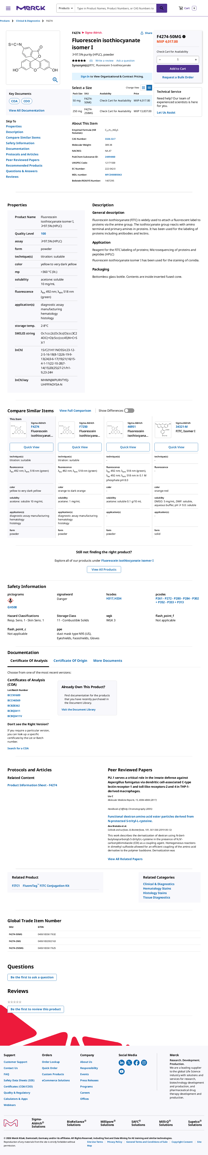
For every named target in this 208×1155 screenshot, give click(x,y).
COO (27, 101)
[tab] (8, 20)
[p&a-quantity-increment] (196, 60)
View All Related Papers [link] (125, 859)
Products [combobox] (64, 8)
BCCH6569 (13, 700)
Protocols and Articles (22, 154)
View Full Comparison (75, 410)
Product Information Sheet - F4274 (32, 785)
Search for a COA (18, 748)
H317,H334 (114, 598)
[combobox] (111, 8)
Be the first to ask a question (32, 977)
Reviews (12, 177)
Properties (14, 126)
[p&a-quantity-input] (178, 59)
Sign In (85, 76)
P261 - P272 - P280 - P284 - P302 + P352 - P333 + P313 (177, 600)
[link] (21, 1062)
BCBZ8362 (13, 705)
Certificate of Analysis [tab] (29, 660)
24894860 (110, 156)
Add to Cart (178, 69)
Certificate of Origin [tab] (70, 660)
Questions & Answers (21, 171)
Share (146, 33)
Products (5, 20)
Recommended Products (24, 165)
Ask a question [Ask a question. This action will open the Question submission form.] (125, 60)
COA (14, 101)
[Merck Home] (30, 8)
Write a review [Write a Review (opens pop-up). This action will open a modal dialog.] (104, 60)
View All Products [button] (104, 569)
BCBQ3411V (14, 716)
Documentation (17, 149)
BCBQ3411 (13, 711)
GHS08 (12, 607)
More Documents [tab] (107, 660)
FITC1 (16, 886)
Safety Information (20, 143)
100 (43, 233)
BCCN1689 (13, 695)
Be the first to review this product (37, 1010)
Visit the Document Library (79, 709)
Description (14, 132)
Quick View (31, 447)
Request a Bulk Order (178, 77)
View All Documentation (26, 110)
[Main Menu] (8, 8)
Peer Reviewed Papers (22, 160)
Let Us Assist (166, 112)
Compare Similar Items (23, 137)
